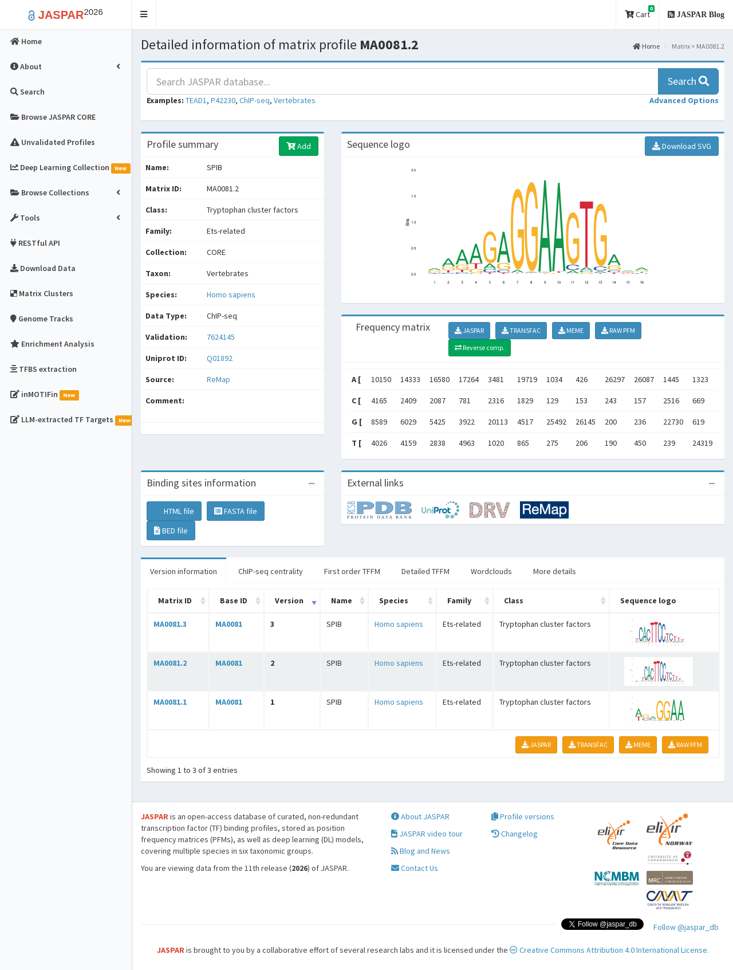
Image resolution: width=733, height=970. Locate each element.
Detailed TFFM (425, 571)
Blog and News (420, 851)
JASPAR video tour (427, 833)
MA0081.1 (170, 702)
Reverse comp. (480, 347)
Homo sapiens (231, 294)
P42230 (223, 100)
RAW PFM (618, 330)
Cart (640, 12)
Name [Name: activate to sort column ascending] (341, 600)
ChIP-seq (254, 100)
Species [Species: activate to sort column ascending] (393, 600)
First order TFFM (352, 571)
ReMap (218, 379)
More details (554, 571)
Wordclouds (491, 571)
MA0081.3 (170, 624)
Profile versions (522, 816)
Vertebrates (295, 100)
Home (646, 46)
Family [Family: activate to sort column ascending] (459, 600)
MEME (571, 330)
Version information (183, 571)
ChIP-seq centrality (270, 571)
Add (298, 146)
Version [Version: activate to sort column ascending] (289, 600)
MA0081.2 (170, 663)
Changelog (514, 833)
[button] (144, 14)
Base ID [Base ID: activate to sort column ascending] (233, 600)
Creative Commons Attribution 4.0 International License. (609, 950)
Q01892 (220, 358)
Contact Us (414, 868)
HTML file (174, 511)
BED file (171, 530)
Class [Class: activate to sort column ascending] (513, 600)
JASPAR (469, 330)
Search (688, 81)
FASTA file (235, 511)
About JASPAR (420, 816)
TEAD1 (196, 100)
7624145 (221, 337)
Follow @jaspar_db (686, 927)
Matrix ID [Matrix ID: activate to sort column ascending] (175, 600)
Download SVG (681, 146)
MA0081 (228, 624)
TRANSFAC (521, 330)
